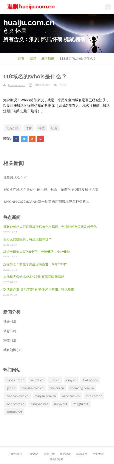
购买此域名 (56, 459)
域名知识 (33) (12, 350)
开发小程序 (15, 454)
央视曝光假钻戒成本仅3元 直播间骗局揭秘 (33, 277)
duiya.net (60, 404)
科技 (41, 128)
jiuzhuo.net (14, 412)
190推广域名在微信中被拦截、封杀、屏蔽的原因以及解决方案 (51, 189)
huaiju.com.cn (16, 85)
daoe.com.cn (15, 380)
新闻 (33, 58)
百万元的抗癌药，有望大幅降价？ (27, 239)
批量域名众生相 (15, 177)
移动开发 (81, 454)
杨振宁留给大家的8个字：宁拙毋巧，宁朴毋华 (36, 252)
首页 (21, 58)
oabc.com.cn (71, 396)
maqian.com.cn (45, 396)
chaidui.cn (57, 388)
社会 (54, 128)
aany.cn (71, 380)
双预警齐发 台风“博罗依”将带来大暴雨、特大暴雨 (38, 289)
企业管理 (98, 454)
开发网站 (33, 454)
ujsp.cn (55, 380)
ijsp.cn (10, 388)
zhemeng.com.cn (82, 388)
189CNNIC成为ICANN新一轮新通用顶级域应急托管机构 (46, 201)
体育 (29, 128)
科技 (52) (9, 340)
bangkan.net (39, 404)
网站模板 (65, 454)
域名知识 (47, 58)
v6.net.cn (37, 380)
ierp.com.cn (94, 396)
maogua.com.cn (32, 388)
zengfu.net (80, 404)
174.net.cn (90, 380)
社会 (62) (9, 321)
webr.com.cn (15, 404)
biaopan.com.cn (17, 396)
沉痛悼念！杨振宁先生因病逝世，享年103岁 (35, 264)
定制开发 (49, 454)
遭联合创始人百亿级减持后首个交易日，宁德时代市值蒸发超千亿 (50, 227)
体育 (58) (9, 331)
